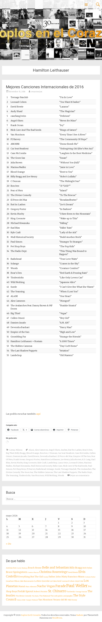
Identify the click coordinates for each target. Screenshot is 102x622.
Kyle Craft (41, 462)
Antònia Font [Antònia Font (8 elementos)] (11, 568)
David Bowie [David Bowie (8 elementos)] (73, 572)
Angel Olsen (54, 450)
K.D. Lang (86, 459)
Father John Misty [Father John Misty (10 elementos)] (58, 576)
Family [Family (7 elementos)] (46, 577)
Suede (57, 469)
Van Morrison (37, 475)
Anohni (64, 450)
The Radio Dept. (85, 472)
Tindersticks (25, 475)
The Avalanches (84, 469)
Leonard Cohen (76, 462)
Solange (50, 469)
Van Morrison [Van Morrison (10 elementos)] (45, 599)
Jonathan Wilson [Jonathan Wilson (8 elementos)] (13, 581)
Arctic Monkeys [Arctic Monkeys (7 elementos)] (22, 568)
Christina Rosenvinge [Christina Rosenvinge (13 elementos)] (53, 572)
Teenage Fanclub (68, 469)
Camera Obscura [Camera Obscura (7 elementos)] (33, 572)
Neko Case (57, 466)
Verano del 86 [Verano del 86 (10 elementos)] (60, 599)
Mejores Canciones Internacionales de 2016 (45, 87)
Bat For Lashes (75, 450)
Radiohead (41, 469)
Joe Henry (65, 459)
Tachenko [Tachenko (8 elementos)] (71, 592)
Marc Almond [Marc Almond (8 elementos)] (31, 587)
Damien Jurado (20, 456)
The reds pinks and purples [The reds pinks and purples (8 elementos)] (61, 596)
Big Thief (10, 453)
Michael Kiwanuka (21, 466)
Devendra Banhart (48, 456)
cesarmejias (36, 91)
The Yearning (12, 475)
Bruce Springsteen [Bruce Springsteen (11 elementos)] (16, 572)
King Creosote (30, 462)
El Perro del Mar (65, 456)
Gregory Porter (33, 459)
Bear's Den (87, 450)
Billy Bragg (20, 453)
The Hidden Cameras (43, 472)
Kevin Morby (17, 462)
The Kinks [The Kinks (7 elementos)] (35, 596)
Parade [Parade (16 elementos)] (60, 586)
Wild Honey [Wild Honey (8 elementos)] (72, 600)
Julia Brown (76, 459)
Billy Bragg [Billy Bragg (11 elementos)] (75, 567)
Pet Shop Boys (19, 469)
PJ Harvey (31, 469)
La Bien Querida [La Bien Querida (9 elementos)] (41, 581)
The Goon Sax (27, 472)
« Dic (8, 543)
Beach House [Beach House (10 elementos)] (35, 567)
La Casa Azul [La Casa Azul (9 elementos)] (55, 581)
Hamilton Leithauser (50, 459)
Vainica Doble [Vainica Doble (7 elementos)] (21, 600)
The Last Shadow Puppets (65, 472)
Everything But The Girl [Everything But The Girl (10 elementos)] (30, 576)
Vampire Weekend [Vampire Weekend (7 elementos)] (32, 600)
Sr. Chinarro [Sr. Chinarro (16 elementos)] (57, 591)
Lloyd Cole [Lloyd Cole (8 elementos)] (79, 581)
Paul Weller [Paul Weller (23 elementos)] (77, 585)
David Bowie (33, 456)
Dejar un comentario (79, 475)
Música (19, 450)
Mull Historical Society (41, 466)
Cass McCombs (82, 453)
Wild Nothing (51, 475)
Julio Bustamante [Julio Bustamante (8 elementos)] (27, 581)
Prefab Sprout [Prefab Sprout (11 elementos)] (25, 591)
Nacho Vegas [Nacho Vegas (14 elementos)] (46, 586)
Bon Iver (44, 453)
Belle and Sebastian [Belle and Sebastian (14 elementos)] (55, 567)
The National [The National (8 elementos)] (44, 596)
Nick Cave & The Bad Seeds (75, 466)
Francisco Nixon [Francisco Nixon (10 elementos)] (76, 576)
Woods (61, 475)
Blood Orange (32, 453)
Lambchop (52, 462)
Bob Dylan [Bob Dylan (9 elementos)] (87, 568)
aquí (38, 413)
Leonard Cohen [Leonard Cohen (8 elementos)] (68, 581)
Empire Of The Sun (82, 456)
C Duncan (52, 453)
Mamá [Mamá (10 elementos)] (21, 586)
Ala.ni (31, 450)
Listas (12, 450)
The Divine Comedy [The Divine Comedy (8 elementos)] (23, 596)
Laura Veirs (63, 462)
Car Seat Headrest (66, 453)
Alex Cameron (41, 450)
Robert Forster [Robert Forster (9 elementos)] (41, 591)
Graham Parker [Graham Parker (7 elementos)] (90, 577)
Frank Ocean (19, 459)
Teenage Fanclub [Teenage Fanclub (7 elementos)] (81, 592)
